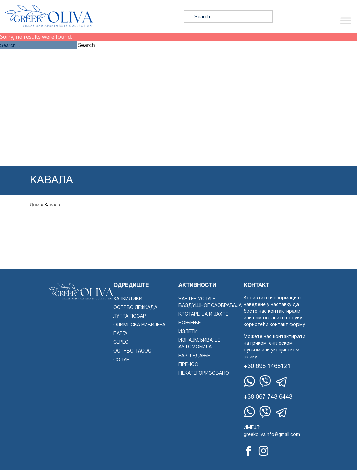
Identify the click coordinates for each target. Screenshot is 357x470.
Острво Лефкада (135, 308)
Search (86, 45)
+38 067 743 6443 (268, 397)
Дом (34, 204)
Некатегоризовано (203, 373)
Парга (120, 334)
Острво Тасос (132, 351)
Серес (120, 342)
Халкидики (127, 299)
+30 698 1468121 (267, 366)
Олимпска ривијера (139, 325)
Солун (121, 360)
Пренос (188, 365)
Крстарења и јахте (203, 314)
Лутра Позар (129, 316)
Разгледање (194, 356)
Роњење (189, 323)
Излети (188, 332)
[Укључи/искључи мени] (345, 20)
